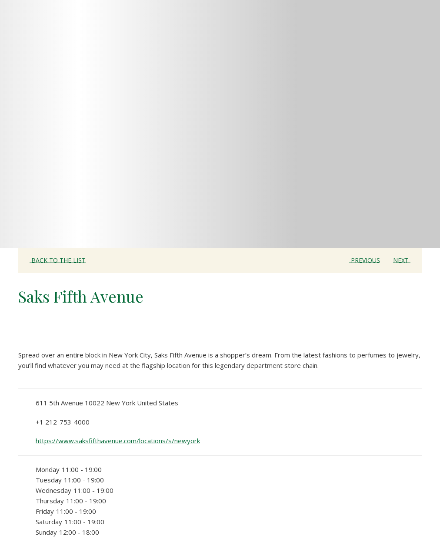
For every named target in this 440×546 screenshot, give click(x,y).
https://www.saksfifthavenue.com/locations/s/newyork (118, 440)
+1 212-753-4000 (63, 422)
